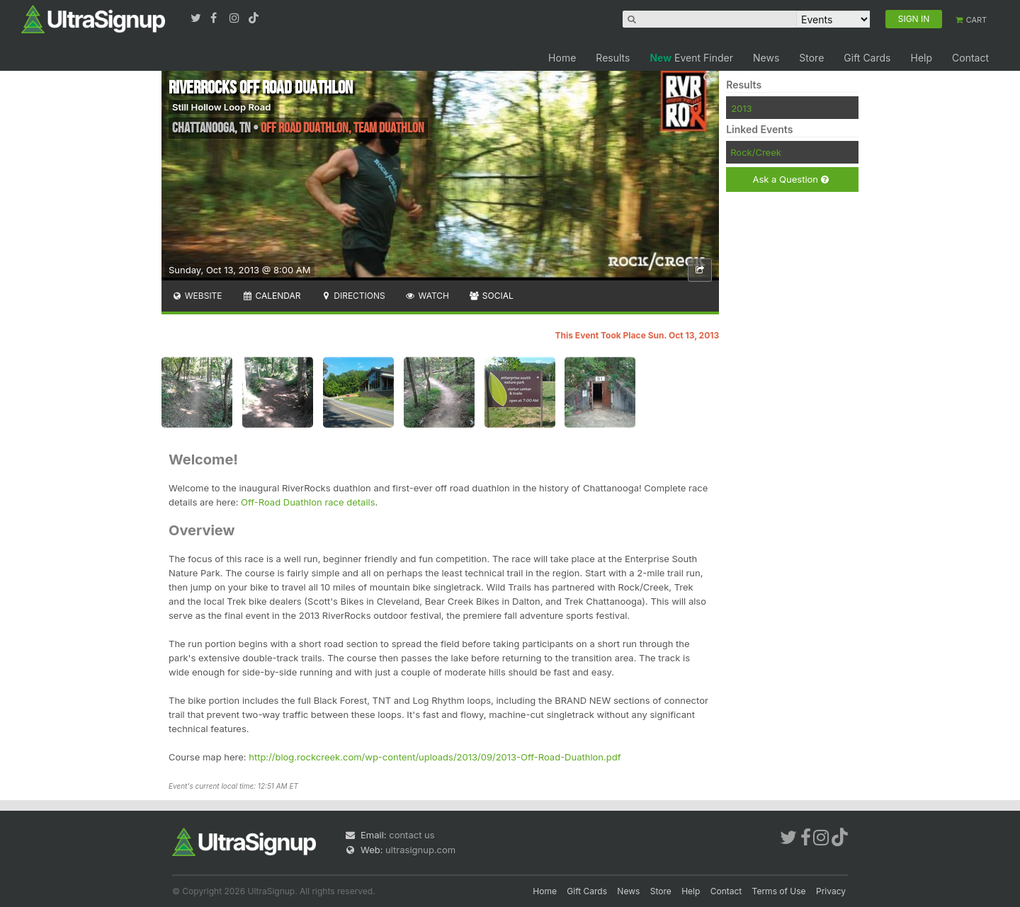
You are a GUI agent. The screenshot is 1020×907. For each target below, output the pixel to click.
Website (196, 295)
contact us (411, 834)
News (766, 58)
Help (921, 58)
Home (562, 58)
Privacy (831, 891)
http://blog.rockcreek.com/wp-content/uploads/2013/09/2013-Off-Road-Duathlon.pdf (434, 757)
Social (491, 295)
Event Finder (691, 58)
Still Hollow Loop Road (221, 107)
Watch (427, 295)
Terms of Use (779, 891)
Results (613, 58)
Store (811, 58)
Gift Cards (867, 58)
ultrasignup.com (420, 849)
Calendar (271, 295)
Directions (352, 295)
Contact (970, 58)
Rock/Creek (755, 152)
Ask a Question (790, 179)
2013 (741, 108)
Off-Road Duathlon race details (308, 502)
